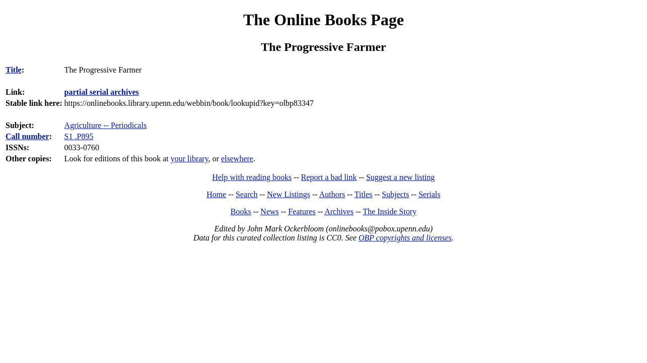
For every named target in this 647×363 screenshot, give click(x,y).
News (269, 211)
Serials (429, 194)
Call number (27, 136)
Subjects (395, 194)
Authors (332, 194)
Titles (363, 194)
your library (189, 158)
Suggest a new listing (400, 177)
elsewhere (237, 158)
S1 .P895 (79, 136)
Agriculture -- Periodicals (105, 125)
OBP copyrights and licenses (405, 237)
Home (216, 194)
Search (247, 194)
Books (241, 211)
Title (14, 70)
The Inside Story (390, 211)
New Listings (288, 194)
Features (301, 211)
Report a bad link (329, 177)
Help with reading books (252, 177)
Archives (338, 211)
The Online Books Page (323, 20)
